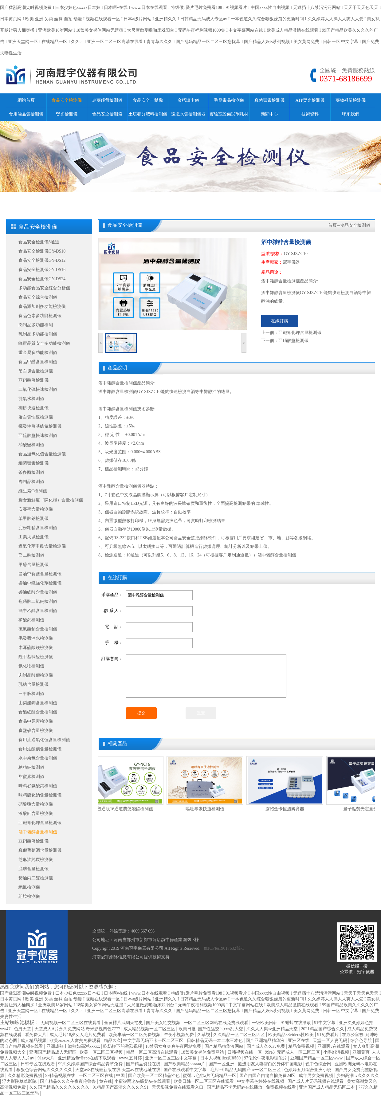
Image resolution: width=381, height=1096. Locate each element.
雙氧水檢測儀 (31, 398)
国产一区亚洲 (222, 1064)
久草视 (204, 1034)
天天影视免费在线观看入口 (178, 1087)
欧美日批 (187, 1029)
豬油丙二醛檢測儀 (35, 878)
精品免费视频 (301, 1046)
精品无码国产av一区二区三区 (253, 1069)
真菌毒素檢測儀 (269, 100)
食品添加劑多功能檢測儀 (42, 306)
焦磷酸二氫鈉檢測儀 (37, 601)
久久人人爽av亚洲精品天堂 (272, 1029)
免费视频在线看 (281, 1087)
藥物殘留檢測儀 (351, 100)
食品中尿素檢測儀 (35, 721)
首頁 (332, 225)
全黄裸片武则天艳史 (124, 1022)
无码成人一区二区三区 (299, 1052)
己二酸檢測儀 (31, 555)
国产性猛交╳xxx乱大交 (221, 1029)
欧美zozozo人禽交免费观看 (75, 1040)
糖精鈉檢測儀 (31, 767)
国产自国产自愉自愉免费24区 (268, 1075)
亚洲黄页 (361, 1052)
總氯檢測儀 (29, 887)
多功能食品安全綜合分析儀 (44, 288)
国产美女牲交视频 (164, 1022)
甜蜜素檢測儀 (31, 776)
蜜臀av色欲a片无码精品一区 (210, 1075)
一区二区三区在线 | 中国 (102, 1075)
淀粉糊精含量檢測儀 (37, 527)
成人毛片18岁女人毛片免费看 (78, 1034)
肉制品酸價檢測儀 (35, 675)
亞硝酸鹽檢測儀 (33, 380)
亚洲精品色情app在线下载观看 (87, 1058)
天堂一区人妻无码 (330, 1040)
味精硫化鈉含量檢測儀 (39, 795)
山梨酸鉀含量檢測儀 (37, 703)
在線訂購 (279, 321)
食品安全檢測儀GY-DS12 (41, 260)
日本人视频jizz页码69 (221, 1058)
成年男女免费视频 (316, 1075)
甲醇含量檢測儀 (33, 564)
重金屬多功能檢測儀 (37, 352)
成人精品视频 (34, 1040)
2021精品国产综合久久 (323, 1029)
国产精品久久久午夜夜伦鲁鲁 (68, 1081)
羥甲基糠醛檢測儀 (35, 656)
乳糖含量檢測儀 (33, 684)
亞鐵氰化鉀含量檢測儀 (39, 822)
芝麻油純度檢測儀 (35, 859)
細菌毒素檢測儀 (33, 463)
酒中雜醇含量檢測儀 (37, 832)
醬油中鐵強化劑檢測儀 (39, 583)
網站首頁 (26, 100)
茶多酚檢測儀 (31, 472)
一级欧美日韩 (265, 1022)
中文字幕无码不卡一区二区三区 (154, 1040)
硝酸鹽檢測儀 (31, 444)
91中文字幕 (325, 1022)
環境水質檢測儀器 (188, 114)
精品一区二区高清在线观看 (152, 1052)
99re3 (270, 1052)
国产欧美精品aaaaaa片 (185, 1064)
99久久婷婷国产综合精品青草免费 (91, 1064)
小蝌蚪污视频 (336, 1052)
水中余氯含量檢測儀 (37, 758)
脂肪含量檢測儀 (33, 868)
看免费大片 (36, 1034)
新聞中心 (269, 114)
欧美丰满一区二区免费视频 (135, 1034)
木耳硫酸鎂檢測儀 (35, 647)
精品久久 (112, 1040)
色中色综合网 (318, 1064)
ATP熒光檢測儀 (310, 100)
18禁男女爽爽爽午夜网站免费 (173, 1046)
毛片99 (216, 1069)
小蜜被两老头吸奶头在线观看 (142, 1081)
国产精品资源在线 (144, 1064)
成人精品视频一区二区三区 (150, 1029)
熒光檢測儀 (66, 114)
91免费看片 (328, 1034)
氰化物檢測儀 (31, 666)
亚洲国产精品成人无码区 (53, 1052)
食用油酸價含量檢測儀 (39, 749)
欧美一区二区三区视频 (102, 1052)
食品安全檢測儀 (67, 100)
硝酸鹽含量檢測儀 (35, 804)
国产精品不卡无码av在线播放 (235, 1087)
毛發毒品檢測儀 (229, 100)
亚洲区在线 (299, 1040)
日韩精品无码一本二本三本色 (215, 1040)
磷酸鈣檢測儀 (31, 620)
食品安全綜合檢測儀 (37, 297)
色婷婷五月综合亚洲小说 (308, 1069)
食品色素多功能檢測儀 (39, 315)
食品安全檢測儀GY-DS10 (41, 251)
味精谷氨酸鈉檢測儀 (37, 786)
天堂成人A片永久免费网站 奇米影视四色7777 (77, 1029)
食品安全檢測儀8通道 (38, 242)
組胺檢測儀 (29, 896)
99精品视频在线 (61, 1075)
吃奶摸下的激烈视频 (123, 1046)
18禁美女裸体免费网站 (203, 1052)
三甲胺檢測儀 (31, 693)
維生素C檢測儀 (32, 491)
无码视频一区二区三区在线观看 (71, 1022)
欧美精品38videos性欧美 (291, 1034)
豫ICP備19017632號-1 (224, 948)
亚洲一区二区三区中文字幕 (171, 1058)
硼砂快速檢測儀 (33, 408)
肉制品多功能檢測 (35, 325)
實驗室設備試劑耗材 (229, 114)
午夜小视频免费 (179, 1034)
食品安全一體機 (148, 100)
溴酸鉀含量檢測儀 (35, 813)
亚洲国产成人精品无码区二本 (327, 1087)
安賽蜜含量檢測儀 (35, 509)
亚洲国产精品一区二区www (317, 1058)
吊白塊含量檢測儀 (35, 371)
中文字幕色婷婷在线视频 (261, 1081)
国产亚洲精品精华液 (266, 1040)
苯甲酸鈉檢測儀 (33, 518)
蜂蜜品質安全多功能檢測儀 (44, 343)
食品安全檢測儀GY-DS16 (41, 269)
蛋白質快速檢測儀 (35, 417)
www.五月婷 (131, 1058)
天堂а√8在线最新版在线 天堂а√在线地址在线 (118, 1069)
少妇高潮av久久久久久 (357, 1075)
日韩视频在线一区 (245, 1052)
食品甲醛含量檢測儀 (37, 361)
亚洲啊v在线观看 (334, 1046)
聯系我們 (350, 114)
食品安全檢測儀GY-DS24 (41, 279)
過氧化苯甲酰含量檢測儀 (42, 546)
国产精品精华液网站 (225, 1046)
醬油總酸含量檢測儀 (37, 592)
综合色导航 (361, 1040)
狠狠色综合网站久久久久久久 (44, 1069)
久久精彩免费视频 (25, 1075)
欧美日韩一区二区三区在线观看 (204, 1081)
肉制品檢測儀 (31, 481)
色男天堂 (23, 1029)
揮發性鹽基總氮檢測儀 (39, 426)
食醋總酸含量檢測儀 (37, 712)
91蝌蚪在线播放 (296, 1022)
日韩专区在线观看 (38, 1064)
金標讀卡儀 (188, 100)
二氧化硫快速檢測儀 (37, 389)
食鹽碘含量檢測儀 (35, 730)
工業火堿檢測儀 (33, 537)
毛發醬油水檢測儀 (35, 638)
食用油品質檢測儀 (26, 114)
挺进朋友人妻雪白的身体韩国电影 (271, 1064)
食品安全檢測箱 (107, 114)
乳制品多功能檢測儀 (37, 334)
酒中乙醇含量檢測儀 (37, 610)
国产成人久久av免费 (266, 1046)
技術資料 (310, 114)
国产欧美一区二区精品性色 (154, 1075)
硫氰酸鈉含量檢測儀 (37, 629)
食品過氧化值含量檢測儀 (42, 454)
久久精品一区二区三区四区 (239, 1034)
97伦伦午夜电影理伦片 (266, 1058)
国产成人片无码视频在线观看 (316, 1081)
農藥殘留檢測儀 (107, 100)
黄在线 (105, 1081)
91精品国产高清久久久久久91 (121, 1087)
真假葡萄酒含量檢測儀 (39, 850)
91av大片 (46, 1058)
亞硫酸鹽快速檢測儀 (37, 435)
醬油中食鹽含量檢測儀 (39, 574)
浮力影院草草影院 (20, 1081)
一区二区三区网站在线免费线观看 (216, 1022)
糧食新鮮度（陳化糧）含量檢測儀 (50, 500)
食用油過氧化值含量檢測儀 (44, 739)
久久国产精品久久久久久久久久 (60, 1087)
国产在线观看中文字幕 (185, 1069)
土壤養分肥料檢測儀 (147, 114)
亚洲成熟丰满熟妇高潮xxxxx (73, 1046)
